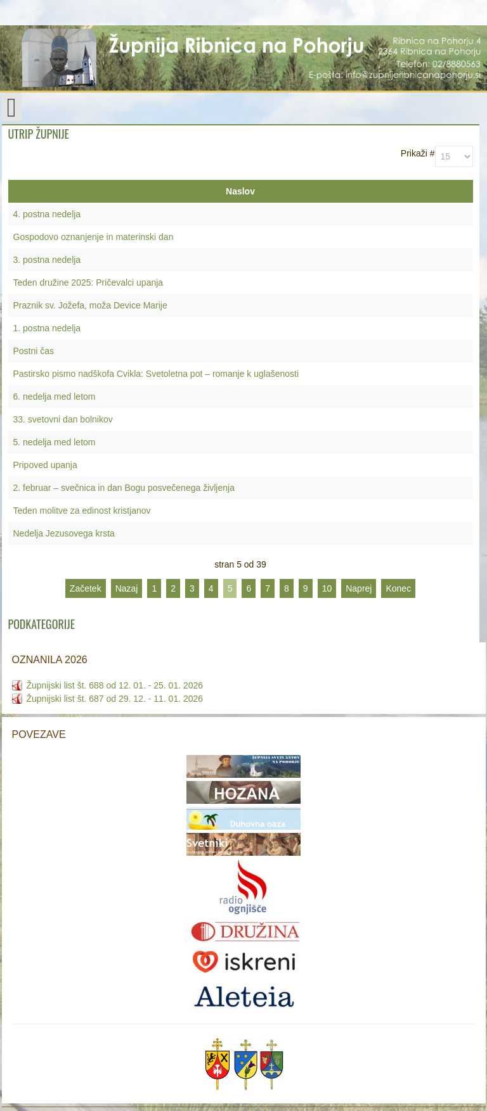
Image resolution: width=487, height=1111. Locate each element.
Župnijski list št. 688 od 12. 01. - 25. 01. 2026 (115, 685)
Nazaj (126, 588)
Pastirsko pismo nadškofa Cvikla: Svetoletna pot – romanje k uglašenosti (156, 374)
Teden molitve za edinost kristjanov (82, 510)
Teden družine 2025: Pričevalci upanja (88, 282)
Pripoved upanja (45, 465)
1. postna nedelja (47, 328)
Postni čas (34, 351)
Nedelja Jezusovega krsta (64, 533)
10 (327, 588)
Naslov (240, 191)
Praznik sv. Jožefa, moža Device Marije (90, 305)
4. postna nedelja (47, 214)
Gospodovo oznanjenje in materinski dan (93, 237)
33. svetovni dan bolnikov (63, 419)
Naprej (359, 588)
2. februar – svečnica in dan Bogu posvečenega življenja (124, 488)
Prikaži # (418, 153)
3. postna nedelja (47, 260)
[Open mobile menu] (12, 106)
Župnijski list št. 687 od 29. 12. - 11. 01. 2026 (115, 699)
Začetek (85, 588)
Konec (398, 588)
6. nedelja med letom (54, 396)
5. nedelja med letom (54, 442)
